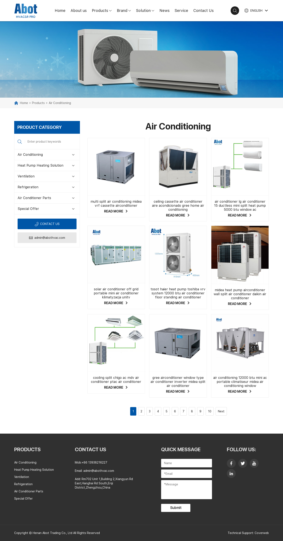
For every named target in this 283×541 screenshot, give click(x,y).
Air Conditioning (60, 103)
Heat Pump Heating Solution (40, 165)
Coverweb (262, 533)
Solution (146, 10)
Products (103, 10)
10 (209, 411)
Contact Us (203, 10)
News (164, 10)
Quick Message (181, 449)
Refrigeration (28, 187)
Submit (175, 508)
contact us (90, 449)
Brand (125, 10)
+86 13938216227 (94, 462)
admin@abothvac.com (47, 237)
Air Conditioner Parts (34, 198)
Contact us (47, 224)
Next (221, 411)
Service (181, 10)
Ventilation (26, 176)
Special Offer (28, 209)
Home (60, 10)
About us (79, 10)
